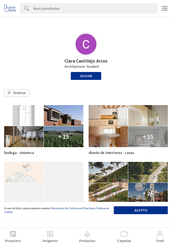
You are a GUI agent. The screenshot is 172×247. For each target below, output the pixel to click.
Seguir (86, 76)
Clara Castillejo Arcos (86, 61)
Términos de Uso (59, 208)
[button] (16, 93)
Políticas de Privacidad (81, 208)
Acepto (141, 210)
